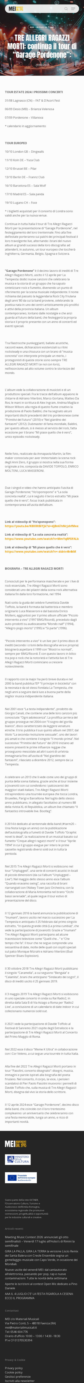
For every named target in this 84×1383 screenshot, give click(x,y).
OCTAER (33, 1199)
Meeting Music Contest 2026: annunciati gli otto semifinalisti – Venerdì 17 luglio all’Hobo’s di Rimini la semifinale (40, 1241)
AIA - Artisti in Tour (42, 27)
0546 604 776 (19, 1332)
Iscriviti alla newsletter (20, 1381)
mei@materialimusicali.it (21, 1327)
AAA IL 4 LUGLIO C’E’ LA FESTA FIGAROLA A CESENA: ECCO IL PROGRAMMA (39, 1296)
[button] (73, 8)
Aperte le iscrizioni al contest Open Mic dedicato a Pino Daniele (41, 1286)
